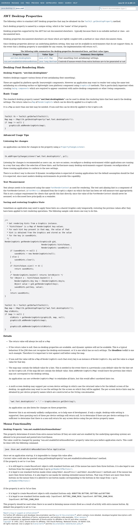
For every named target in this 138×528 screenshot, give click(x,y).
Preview (35, 3)
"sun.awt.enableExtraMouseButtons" (42, 429)
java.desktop (7, 8)
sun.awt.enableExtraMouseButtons (20, 61)
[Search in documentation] (117, 8)
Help (75, 3)
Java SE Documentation (65, 515)
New (42, 3)
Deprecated (51, 3)
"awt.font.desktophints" (35, 73)
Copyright (7, 522)
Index (60, 3)
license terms (38, 524)
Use (22, 3)
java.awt (20, 8)
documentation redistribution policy (67, 524)
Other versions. (80, 517)
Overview (5, 3)
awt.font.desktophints (21, 58)
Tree (28, 3)
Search (68, 3)
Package (15, 3)
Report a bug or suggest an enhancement (20, 513)
